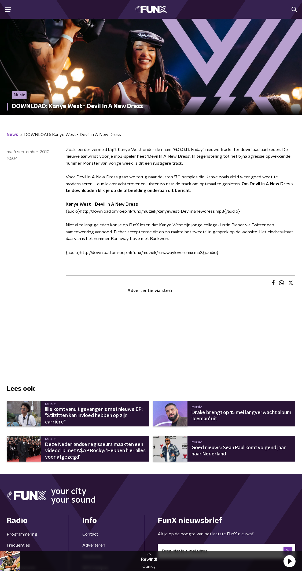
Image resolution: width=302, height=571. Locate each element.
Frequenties (18, 545)
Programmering (22, 534)
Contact (90, 534)
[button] (289, 561)
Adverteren (93, 545)
